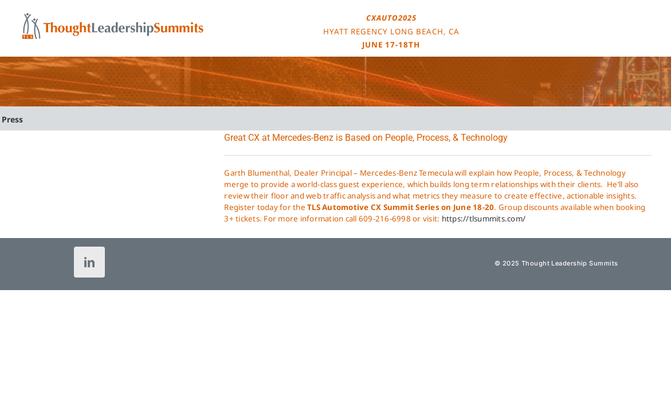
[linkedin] (89, 262)
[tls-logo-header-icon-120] (112, 16)
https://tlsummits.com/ (484, 218)
